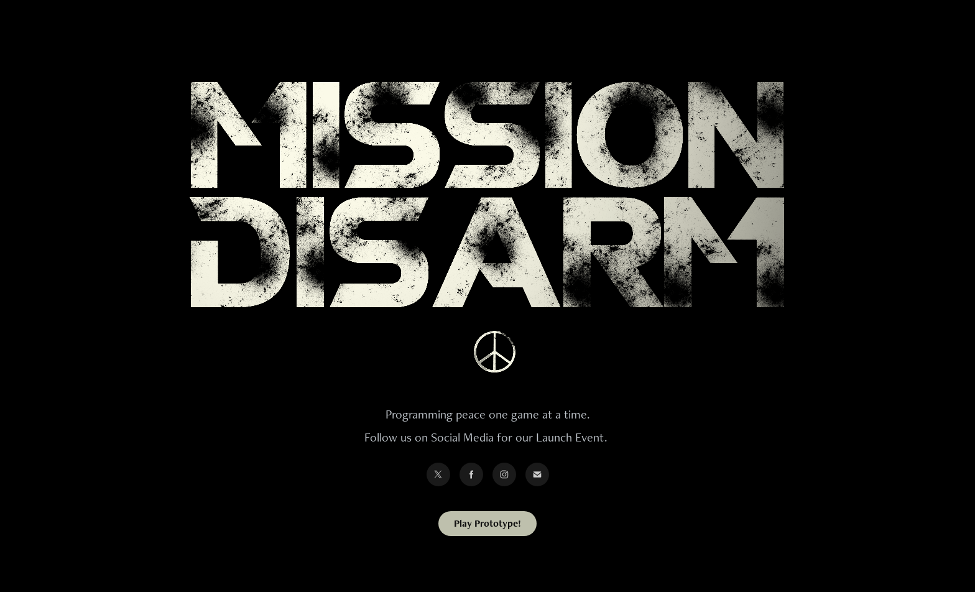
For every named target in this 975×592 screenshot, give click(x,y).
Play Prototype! (487, 523)
